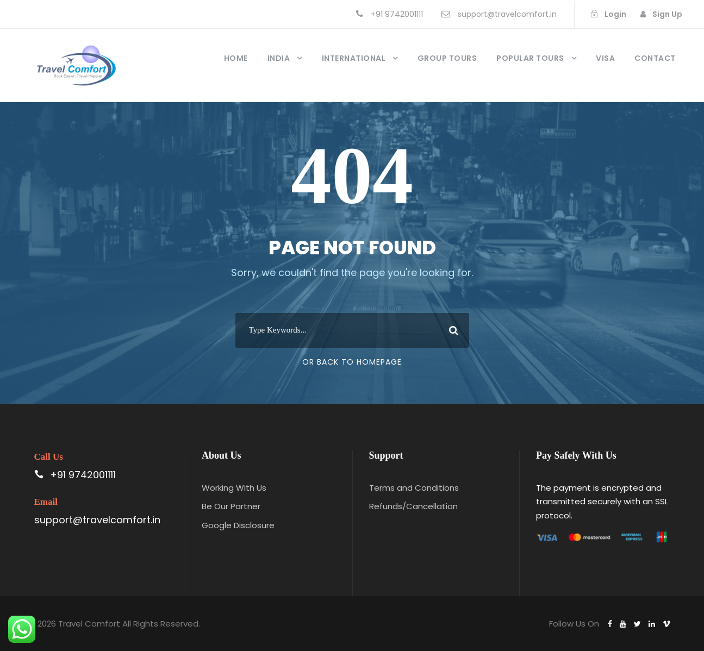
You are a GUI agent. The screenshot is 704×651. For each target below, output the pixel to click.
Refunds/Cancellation (413, 506)
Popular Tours (530, 58)
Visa (605, 58)
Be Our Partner (231, 506)
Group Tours (447, 58)
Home (236, 58)
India (278, 58)
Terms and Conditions (414, 487)
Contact (655, 58)
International (354, 58)
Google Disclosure (238, 525)
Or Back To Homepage (352, 361)
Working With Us (234, 487)
